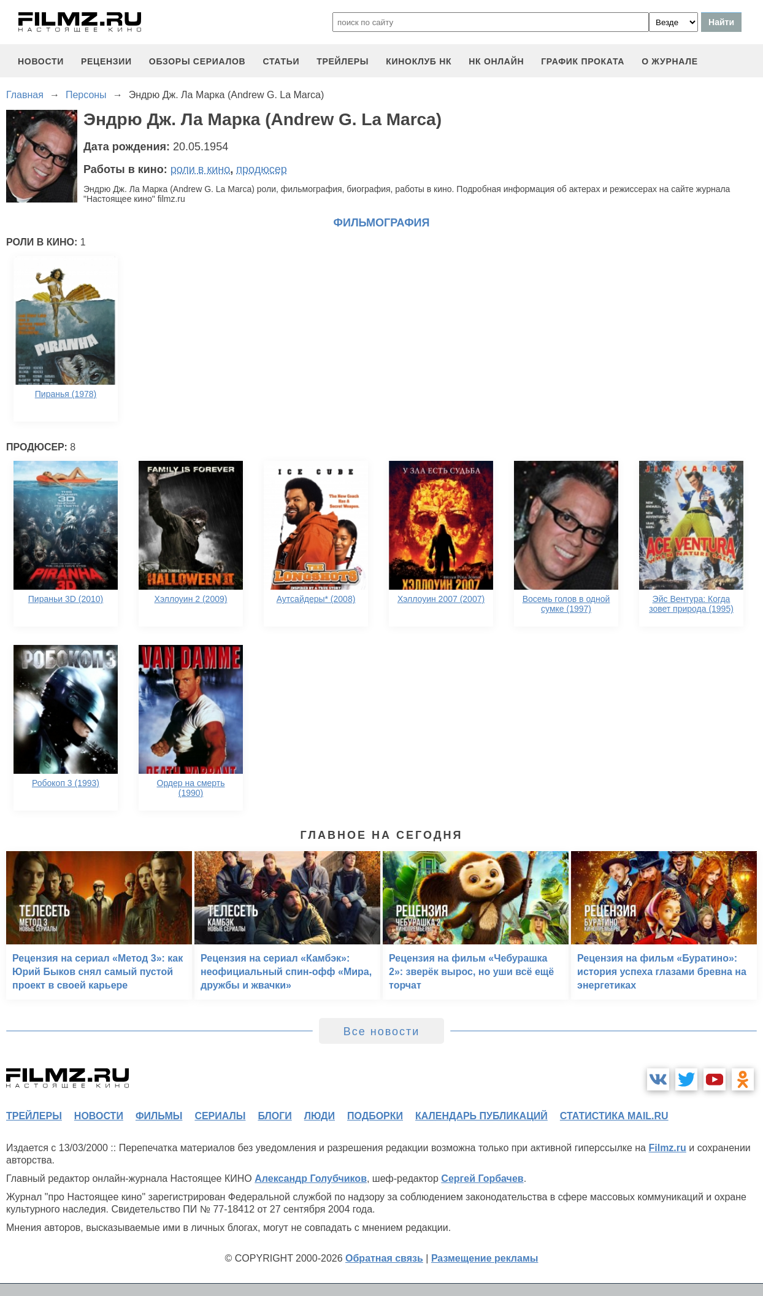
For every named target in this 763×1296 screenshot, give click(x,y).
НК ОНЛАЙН (496, 61)
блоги (274, 1116)
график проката (582, 61)
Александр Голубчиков (311, 1178)
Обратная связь (384, 1258)
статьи (281, 61)
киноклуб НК (418, 61)
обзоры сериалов (197, 61)
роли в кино (201, 169)
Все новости (381, 1031)
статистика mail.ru (614, 1116)
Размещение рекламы (485, 1258)
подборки (375, 1116)
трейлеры (342, 61)
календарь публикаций (481, 1116)
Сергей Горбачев (482, 1178)
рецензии (106, 61)
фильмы (159, 1116)
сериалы (219, 1116)
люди (319, 1116)
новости (41, 61)
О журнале (670, 61)
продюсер (261, 169)
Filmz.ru (667, 1148)
